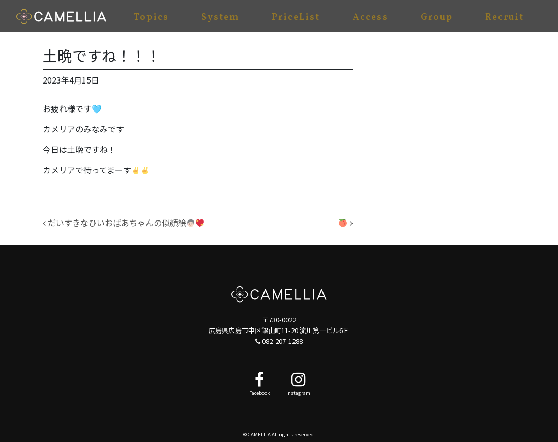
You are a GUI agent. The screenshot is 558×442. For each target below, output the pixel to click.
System (220, 17)
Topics (151, 17)
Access (370, 17)
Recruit (504, 17)
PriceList (296, 17)
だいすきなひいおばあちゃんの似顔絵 (123, 222)
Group (437, 17)
